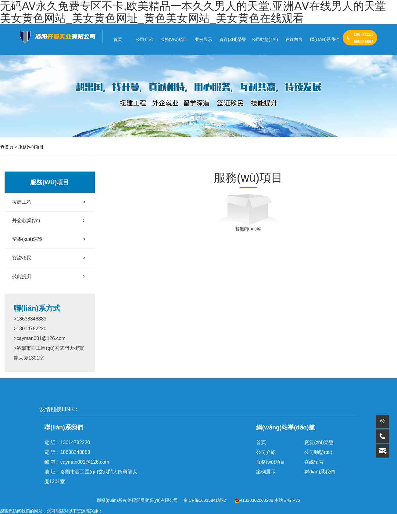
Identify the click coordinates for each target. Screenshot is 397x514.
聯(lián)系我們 (319, 471)
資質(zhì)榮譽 (319, 442)
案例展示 (266, 471)
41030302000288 (253, 500)
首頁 (9, 146)
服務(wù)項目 (31, 146)
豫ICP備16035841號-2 (204, 500)
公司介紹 (266, 452)
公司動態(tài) (318, 452)
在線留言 (314, 462)
